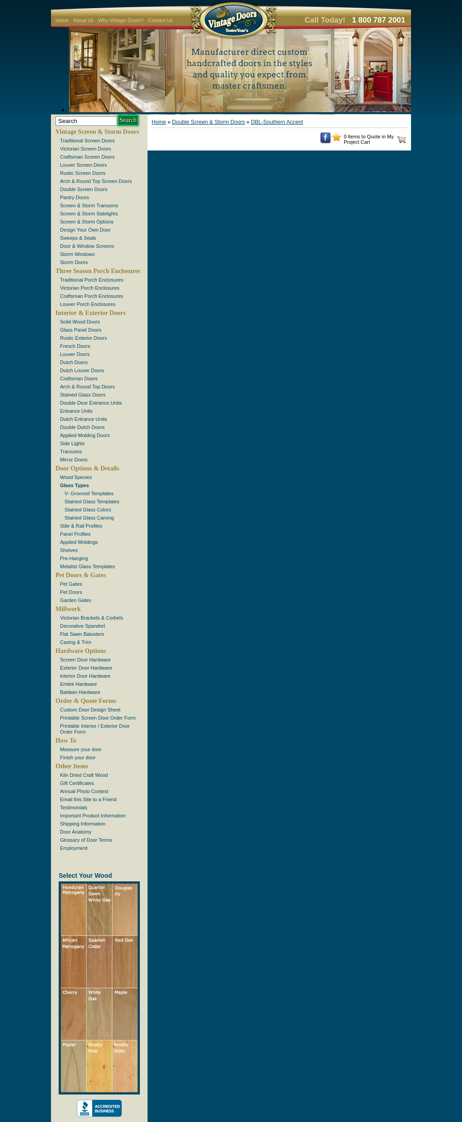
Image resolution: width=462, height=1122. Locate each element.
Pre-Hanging (74, 558)
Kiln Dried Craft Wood (84, 775)
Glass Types (74, 485)
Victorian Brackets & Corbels (91, 617)
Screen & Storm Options (87, 221)
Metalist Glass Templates (87, 566)
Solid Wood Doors (80, 321)
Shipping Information (83, 823)
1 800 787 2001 (378, 20)
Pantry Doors (74, 197)
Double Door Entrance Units (91, 403)
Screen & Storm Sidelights (89, 213)
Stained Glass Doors (83, 394)
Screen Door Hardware (85, 659)
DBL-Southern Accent (277, 122)
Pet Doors (71, 592)
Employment (74, 848)
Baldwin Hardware (80, 692)
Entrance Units (76, 411)
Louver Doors (75, 354)
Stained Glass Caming (89, 517)
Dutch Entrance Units (83, 419)
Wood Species (76, 477)
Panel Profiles (75, 534)
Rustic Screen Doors (83, 173)
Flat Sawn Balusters (82, 634)
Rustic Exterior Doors (83, 338)
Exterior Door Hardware (86, 667)
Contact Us (160, 20)
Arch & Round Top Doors (87, 386)
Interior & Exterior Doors (90, 313)
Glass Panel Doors (81, 330)
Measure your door (81, 749)
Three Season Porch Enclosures (97, 271)
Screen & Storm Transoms (89, 205)
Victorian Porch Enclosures (90, 288)
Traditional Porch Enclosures (91, 280)
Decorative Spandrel (82, 626)
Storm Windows (77, 254)
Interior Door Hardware (85, 676)
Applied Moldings (79, 542)
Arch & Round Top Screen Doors (96, 181)
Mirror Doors (74, 459)
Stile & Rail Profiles (81, 526)
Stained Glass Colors (88, 509)
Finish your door (78, 757)
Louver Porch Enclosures (88, 304)
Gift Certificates (77, 783)
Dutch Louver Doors (82, 370)
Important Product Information (93, 815)
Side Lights (72, 443)
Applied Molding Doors (85, 435)
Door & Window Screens (87, 246)
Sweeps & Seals (78, 238)
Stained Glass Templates (92, 501)
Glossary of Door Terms (86, 840)
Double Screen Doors (83, 189)
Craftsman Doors (78, 378)
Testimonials (74, 807)
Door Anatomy (76, 832)
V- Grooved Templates (89, 493)
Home (62, 20)
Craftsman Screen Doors (87, 157)
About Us (83, 20)
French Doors (75, 346)
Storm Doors (74, 262)
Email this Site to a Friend (88, 799)
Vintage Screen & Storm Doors (97, 131)
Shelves (69, 550)
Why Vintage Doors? (121, 20)
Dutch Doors (74, 362)
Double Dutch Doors (82, 427)
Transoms (71, 451)
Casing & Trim (75, 642)
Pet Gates (71, 584)
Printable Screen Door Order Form (98, 718)
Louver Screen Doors (83, 165)
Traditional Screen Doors (87, 140)
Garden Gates (75, 600)
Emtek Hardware (78, 684)
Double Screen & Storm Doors (208, 122)
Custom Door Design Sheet (90, 709)
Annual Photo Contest (84, 791)
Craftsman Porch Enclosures (91, 296)
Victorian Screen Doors (85, 148)
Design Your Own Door (85, 230)
